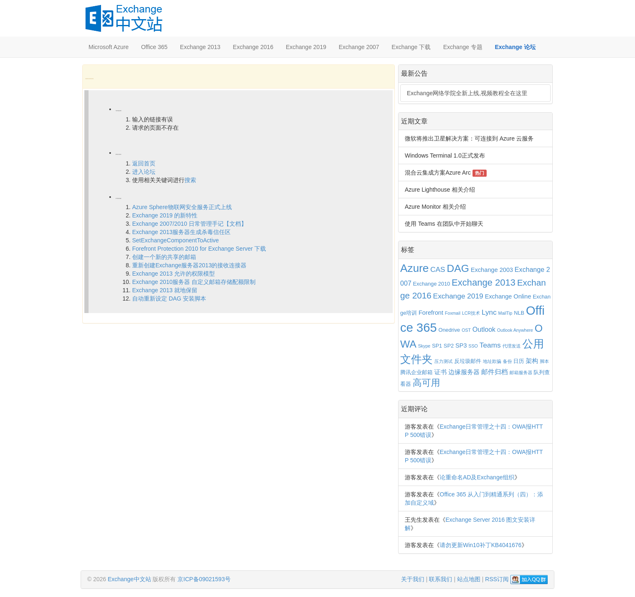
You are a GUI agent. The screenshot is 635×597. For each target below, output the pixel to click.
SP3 (461, 345)
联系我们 (440, 579)
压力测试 (443, 361)
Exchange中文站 (129, 579)
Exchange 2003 (492, 269)
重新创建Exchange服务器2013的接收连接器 (189, 265)
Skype (424, 345)
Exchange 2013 (200, 47)
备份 (507, 361)
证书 (440, 372)
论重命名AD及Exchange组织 (477, 477)
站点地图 (468, 579)
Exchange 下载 (411, 47)
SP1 (437, 346)
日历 (518, 361)
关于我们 (412, 579)
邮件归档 (494, 371)
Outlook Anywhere (515, 330)
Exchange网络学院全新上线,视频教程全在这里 (467, 93)
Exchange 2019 (306, 47)
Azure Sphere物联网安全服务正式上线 (182, 207)
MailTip (505, 313)
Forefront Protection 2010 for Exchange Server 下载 (199, 248)
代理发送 (511, 345)
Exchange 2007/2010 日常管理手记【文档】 (189, 223)
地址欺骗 (492, 361)
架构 (532, 361)
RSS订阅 (497, 579)
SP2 (449, 346)
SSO (473, 345)
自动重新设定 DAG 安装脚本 (169, 298)
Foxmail (452, 313)
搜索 (190, 180)
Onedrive (449, 330)
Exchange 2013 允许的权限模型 (173, 273)
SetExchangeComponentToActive (175, 240)
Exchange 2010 (431, 284)
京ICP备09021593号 (204, 579)
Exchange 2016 (253, 47)
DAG (458, 268)
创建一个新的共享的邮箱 (164, 257)
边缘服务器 (464, 372)
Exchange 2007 (359, 47)
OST (466, 330)
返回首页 (143, 163)
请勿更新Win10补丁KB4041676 (481, 545)
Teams (490, 345)
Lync (489, 312)
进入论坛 (143, 171)
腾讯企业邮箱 (416, 372)
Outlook (484, 329)
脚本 (544, 361)
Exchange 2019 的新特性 (164, 215)
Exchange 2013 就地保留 (164, 290)
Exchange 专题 (462, 47)
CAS (437, 269)
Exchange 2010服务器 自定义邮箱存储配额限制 (194, 282)
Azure (414, 268)
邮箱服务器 (520, 372)
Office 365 (154, 47)
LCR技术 (471, 313)
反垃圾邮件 (467, 361)
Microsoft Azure (108, 47)
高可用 (426, 383)
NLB (519, 313)
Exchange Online (508, 296)
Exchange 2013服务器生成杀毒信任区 (181, 232)
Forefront (430, 312)
